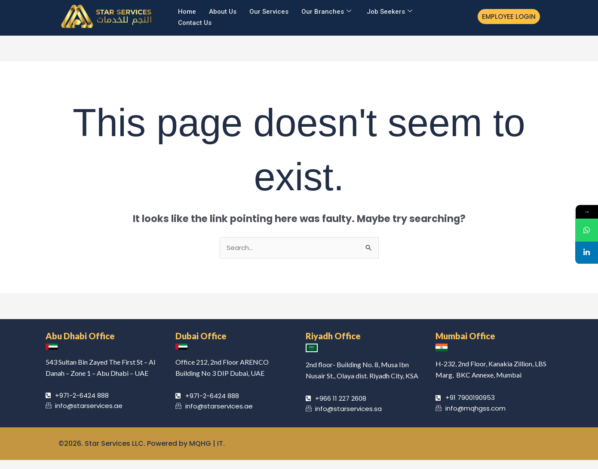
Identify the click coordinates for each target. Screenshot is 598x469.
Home (187, 11)
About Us (222, 11)
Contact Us (195, 22)
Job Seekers (389, 11)
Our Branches (326, 11)
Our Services (268, 11)
